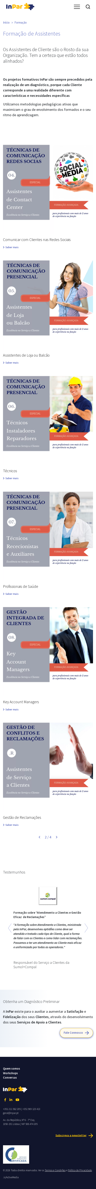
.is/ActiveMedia (11, 1177)
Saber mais (11, 247)
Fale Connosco (73, 1032)
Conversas (10, 1077)
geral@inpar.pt (10, 1113)
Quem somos (11, 1068)
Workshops (10, 1073)
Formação (20, 22)
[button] (9, 928)
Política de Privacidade (80, 1170)
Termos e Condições (55, 1170)
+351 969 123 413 (31, 1109)
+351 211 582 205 (12, 1109)
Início (6, 22)
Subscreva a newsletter (71, 1135)
